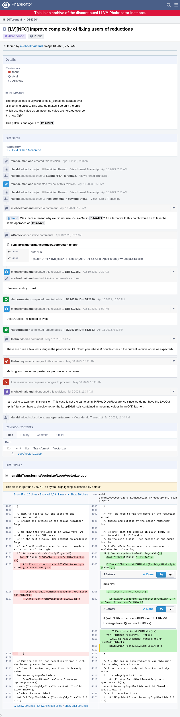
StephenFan (54, 175)
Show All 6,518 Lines (49, 705)
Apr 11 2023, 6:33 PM (110, 329)
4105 (13, 251)
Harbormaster (20, 299)
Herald (15, 169)
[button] (176, 5)
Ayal (15, 76)
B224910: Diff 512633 (80, 329)
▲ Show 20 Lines (24, 705)
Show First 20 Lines (25, 494)
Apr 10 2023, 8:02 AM (69, 235)
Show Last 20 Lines (76, 705)
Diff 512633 (72, 308)
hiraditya (70, 175)
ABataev (17, 81)
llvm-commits (55, 198)
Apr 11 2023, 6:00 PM (96, 308)
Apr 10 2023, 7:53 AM (75, 161)
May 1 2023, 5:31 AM (58, 339)
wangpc (51, 417)
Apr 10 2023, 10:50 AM (111, 299)
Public (38, 36)
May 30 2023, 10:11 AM (80, 361)
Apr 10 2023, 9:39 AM (96, 271)
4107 (13, 258)
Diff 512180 (72, 271)
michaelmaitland (31, 46)
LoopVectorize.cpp (30, 453)
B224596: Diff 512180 (80, 299)
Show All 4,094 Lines (52, 494)
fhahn (16, 72)
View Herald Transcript (85, 169)
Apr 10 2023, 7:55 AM (73, 208)
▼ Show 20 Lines (77, 494)
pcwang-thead (77, 198)
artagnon (64, 417)
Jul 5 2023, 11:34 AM (80, 391)
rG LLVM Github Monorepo (23, 150)
